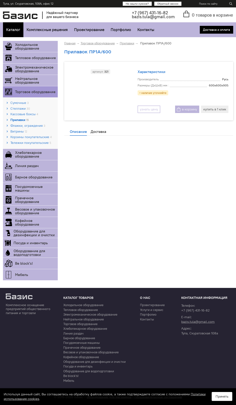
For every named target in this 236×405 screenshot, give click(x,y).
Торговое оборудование (35, 91)
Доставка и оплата (216, 30)
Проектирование (89, 29)
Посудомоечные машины (29, 188)
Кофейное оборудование (27, 222)
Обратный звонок (167, 3)
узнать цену (149, 109)
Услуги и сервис (151, 310)
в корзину (189, 109)
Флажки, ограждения (27, 125)
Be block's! (24, 263)
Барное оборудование (34, 177)
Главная (70, 43)
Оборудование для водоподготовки (29, 253)
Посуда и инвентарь (31, 243)
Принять (222, 396)
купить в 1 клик (214, 109)
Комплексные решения (47, 29)
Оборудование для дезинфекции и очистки (34, 233)
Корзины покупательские (31, 137)
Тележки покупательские (30, 143)
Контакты (145, 29)
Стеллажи (20, 108)
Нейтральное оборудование (27, 80)
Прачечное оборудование (27, 200)
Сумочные (19, 103)
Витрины (18, 131)
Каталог (13, 29)
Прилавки (19, 120)
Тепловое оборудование (35, 57)
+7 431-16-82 (150, 12)
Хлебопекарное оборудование (28, 154)
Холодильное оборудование (27, 46)
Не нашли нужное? (137, 3)
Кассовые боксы (24, 114)
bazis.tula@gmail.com (153, 16)
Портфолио (121, 29)
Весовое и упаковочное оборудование (35, 211)
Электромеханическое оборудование (34, 69)
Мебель (21, 274)
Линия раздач (27, 165)
